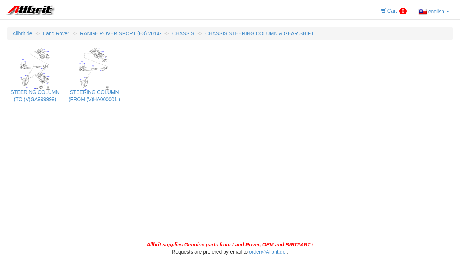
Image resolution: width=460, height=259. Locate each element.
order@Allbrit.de (267, 252)
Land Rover (56, 33)
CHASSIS (183, 33)
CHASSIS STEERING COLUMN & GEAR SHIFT (259, 33)
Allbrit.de (22, 33)
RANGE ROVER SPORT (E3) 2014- (120, 33)
